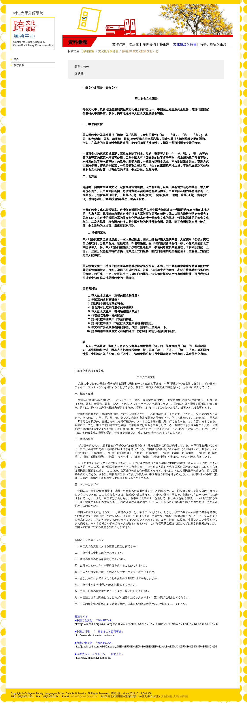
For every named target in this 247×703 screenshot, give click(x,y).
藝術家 (165, 44)
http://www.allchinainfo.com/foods (94, 635)
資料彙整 (88, 51)
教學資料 (19, 65)
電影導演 (149, 44)
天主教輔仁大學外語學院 (174, 696)
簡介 (16, 59)
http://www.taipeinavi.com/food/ (93, 657)
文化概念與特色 (108, 51)
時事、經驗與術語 (213, 44)
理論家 (134, 44)
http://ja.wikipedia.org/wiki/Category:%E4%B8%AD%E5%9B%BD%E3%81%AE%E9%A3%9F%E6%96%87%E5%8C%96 (146, 624)
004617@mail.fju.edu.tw (84, 696)
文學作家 (119, 44)
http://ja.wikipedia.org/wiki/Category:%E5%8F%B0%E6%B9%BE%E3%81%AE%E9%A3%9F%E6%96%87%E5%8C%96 (146, 646)
